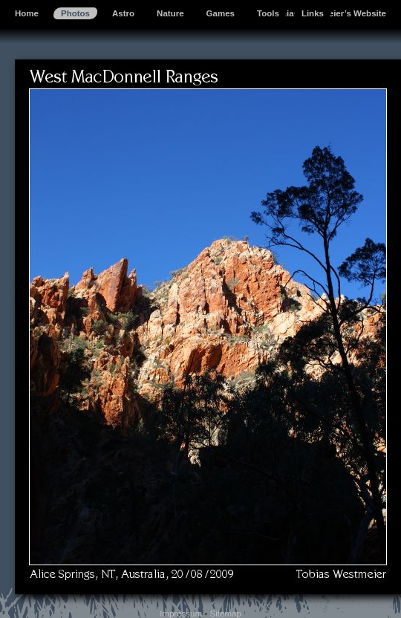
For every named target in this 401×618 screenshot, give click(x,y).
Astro (123, 13)
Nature (170, 13)
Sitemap (225, 613)
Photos (75, 13)
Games (220, 13)
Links (312, 13)
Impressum (181, 613)
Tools (268, 13)
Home (27, 13)
